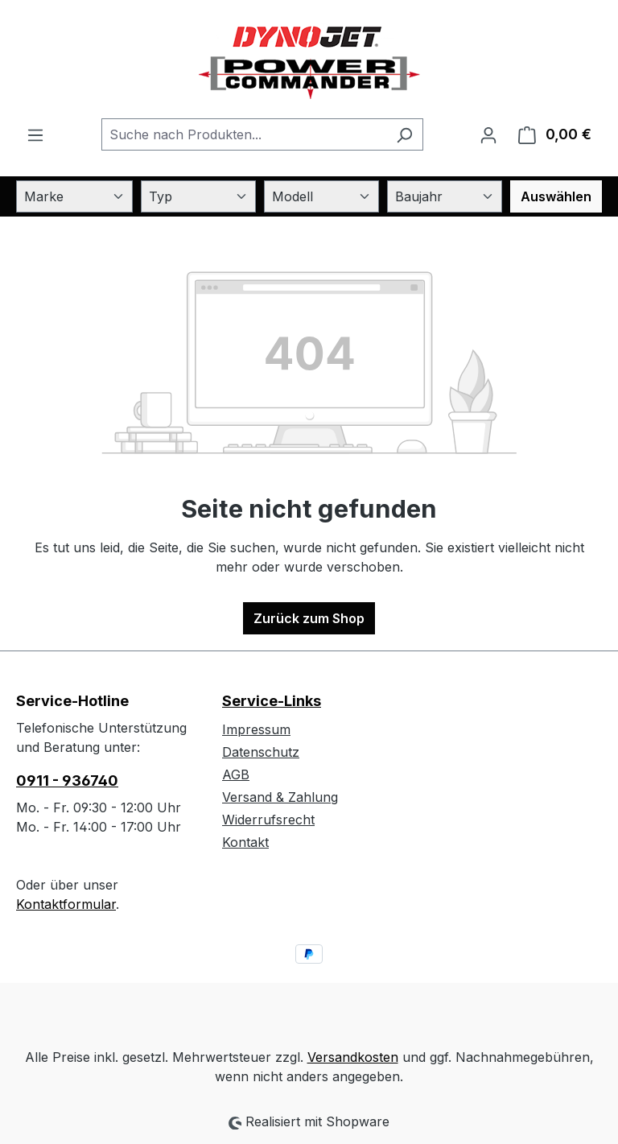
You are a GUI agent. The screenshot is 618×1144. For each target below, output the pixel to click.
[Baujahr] (444, 196)
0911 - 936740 (67, 780)
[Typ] (198, 196)
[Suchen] (404, 134)
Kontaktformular (66, 904)
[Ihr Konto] (488, 134)
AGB (235, 774)
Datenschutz (260, 752)
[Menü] (35, 134)
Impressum (256, 729)
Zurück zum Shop (309, 618)
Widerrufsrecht (268, 820)
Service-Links (271, 700)
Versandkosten (352, 1057)
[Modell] (321, 196)
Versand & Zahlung (280, 797)
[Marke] (74, 196)
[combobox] (243, 134)
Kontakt (245, 842)
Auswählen (556, 196)
